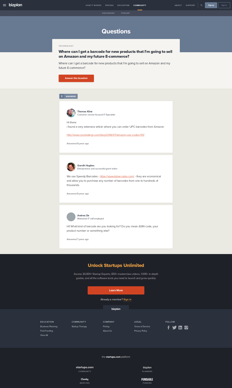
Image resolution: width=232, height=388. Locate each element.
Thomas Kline (84, 111)
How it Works (93, 5)
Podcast (125, 13)
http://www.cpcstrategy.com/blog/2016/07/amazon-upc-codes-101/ (105, 135)
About (178, 5)
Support (190, 5)
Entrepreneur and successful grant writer (97, 168)
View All (44, 336)
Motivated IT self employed (90, 218)
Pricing (109, 5)
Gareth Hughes (85, 165)
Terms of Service (142, 326)
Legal (138, 321)
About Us (107, 331)
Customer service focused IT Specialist (96, 114)
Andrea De (83, 215)
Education (123, 5)
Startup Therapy (80, 326)
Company (109, 321)
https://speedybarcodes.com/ (117, 176)
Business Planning (49, 326)
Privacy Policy (141, 331)
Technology (66, 46)
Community (139, 5)
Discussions (108, 13)
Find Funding (46, 331)
